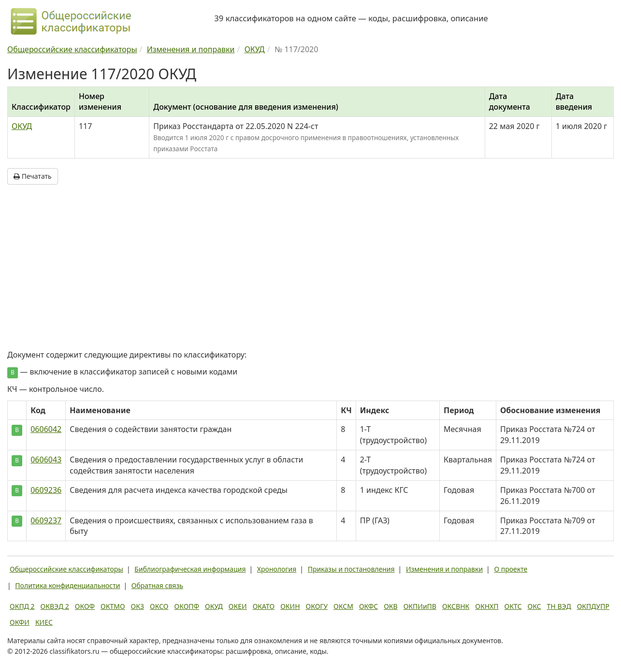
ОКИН (290, 606)
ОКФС (368, 606)
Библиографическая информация (190, 569)
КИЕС (44, 622)
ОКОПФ (186, 606)
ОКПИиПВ (420, 606)
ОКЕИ (238, 606)
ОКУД (22, 126)
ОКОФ (85, 606)
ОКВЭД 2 (55, 606)
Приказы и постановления (351, 569)
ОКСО (159, 606)
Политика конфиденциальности (67, 585)
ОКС (534, 606)
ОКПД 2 (22, 606)
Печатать (33, 176)
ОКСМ (343, 606)
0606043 (45, 459)
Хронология (276, 569)
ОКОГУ (317, 606)
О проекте (510, 569)
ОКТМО (113, 606)
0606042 (45, 429)
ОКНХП (486, 606)
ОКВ (391, 606)
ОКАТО (264, 606)
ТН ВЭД (559, 606)
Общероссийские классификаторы (66, 569)
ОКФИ (19, 622)
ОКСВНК (455, 606)
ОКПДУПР (593, 606)
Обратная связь (157, 585)
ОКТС (513, 606)
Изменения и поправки (444, 569)
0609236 (45, 490)
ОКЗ (137, 606)
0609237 (45, 520)
